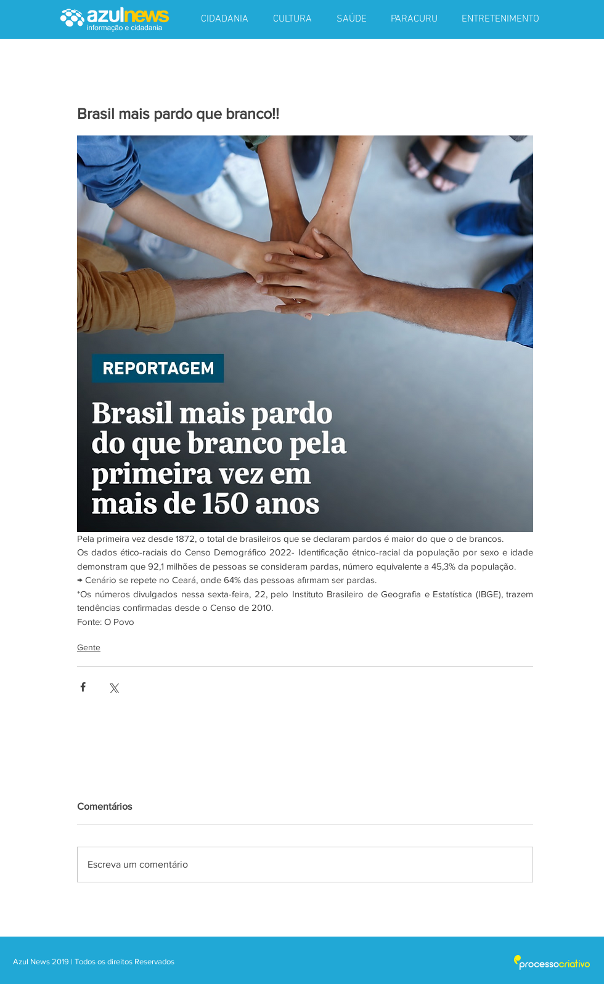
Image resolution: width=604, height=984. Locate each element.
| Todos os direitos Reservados (122, 961)
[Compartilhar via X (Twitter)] (113, 687)
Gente (88, 647)
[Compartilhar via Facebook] (83, 687)
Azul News (31, 961)
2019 (61, 961)
